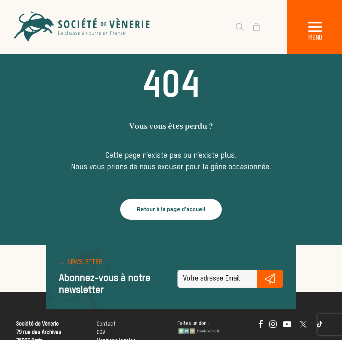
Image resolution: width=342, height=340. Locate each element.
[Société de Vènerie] (83, 26)
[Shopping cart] (252, 27)
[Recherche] (235, 27)
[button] (260, 326)
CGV (101, 332)
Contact (106, 324)
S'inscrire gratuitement (270, 279)
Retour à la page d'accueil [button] (171, 209)
